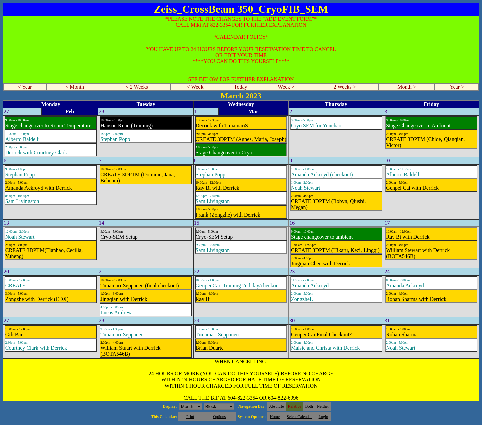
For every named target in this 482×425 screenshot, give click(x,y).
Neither (323, 406)
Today (240, 87)
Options (219, 416)
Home (275, 416)
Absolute (276, 406)
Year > (457, 87)
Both (309, 406)
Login (323, 416)
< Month (74, 87)
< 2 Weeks (137, 87)
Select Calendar (299, 416)
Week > (286, 87)
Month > (406, 87)
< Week (195, 87)
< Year (25, 87)
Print (190, 416)
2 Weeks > (345, 87)
